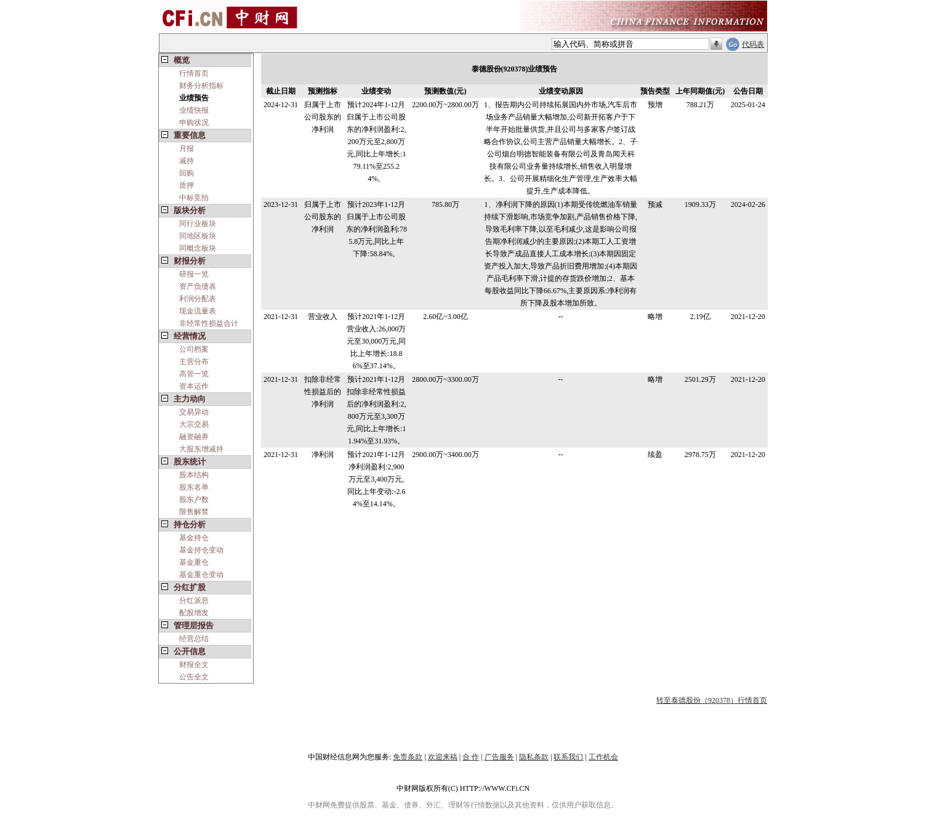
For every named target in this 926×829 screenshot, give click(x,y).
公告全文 (194, 677)
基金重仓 (194, 562)
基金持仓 (194, 537)
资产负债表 (197, 286)
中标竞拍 (194, 197)
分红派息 (194, 600)
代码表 (753, 44)
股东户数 (194, 499)
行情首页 (194, 73)
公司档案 (194, 349)
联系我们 (568, 757)
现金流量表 (197, 311)
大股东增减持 (201, 449)
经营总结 (194, 638)
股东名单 (194, 487)
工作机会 (603, 757)
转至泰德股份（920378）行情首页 (711, 700)
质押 (186, 185)
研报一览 (194, 274)
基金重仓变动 (201, 574)
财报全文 (194, 664)
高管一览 (194, 374)
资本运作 (194, 386)
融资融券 (194, 436)
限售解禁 (194, 512)
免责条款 (407, 757)
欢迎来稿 (442, 757)
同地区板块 (197, 236)
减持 (186, 160)
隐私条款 (534, 757)
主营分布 (194, 361)
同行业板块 (197, 223)
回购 (186, 173)
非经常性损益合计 (208, 323)
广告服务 (499, 757)
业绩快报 (194, 110)
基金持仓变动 (201, 550)
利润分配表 (197, 298)
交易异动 (194, 412)
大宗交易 (194, 424)
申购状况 (194, 122)
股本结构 (194, 475)
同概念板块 (197, 248)
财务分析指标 (201, 85)
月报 (186, 148)
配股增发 (194, 613)
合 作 (470, 757)
